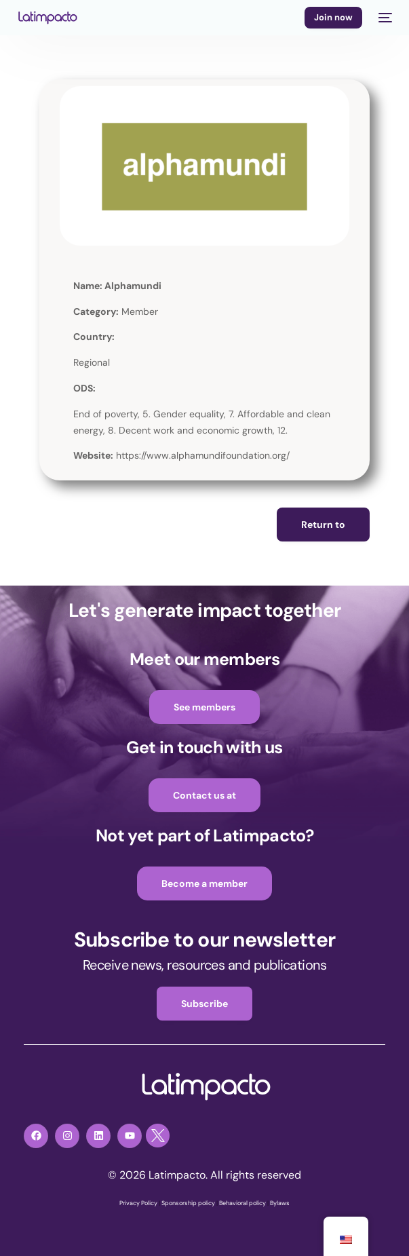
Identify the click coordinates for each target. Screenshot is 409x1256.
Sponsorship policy (188, 1203)
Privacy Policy (138, 1203)
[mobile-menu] (384, 17)
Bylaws (280, 1203)
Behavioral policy (242, 1203)
